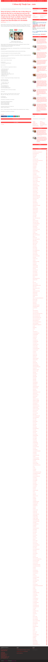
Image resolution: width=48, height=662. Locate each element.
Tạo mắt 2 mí (40, 351)
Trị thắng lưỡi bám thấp (40, 592)
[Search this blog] (38, 10)
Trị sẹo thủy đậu (40, 581)
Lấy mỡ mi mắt (40, 264)
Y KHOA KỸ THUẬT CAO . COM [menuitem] (24, 2)
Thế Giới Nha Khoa (40, 403)
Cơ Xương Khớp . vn (35, 17)
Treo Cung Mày (40, 438)
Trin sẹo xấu (40, 612)
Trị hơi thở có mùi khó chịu (40, 476)
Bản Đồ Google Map (20, 653)
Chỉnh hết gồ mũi (40, 191)
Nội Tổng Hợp (3, 653)
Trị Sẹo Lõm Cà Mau (40, 557)
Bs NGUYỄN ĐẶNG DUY (40, 153)
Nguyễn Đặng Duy (3, 22)
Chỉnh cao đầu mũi (40, 178)
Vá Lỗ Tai (40, 615)
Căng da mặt (40, 156)
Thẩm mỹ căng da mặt (40, 358)
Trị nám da (40, 497)
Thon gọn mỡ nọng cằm (40, 417)
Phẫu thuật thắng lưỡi (40, 320)
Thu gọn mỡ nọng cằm (40, 428)
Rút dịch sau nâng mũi (40, 323)
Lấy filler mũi (40, 257)
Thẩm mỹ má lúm (40, 373)
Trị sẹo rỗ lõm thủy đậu (40, 577)
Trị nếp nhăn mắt (40, 504)
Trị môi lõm (40, 488)
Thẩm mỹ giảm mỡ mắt (40, 365)
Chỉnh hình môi (40, 199)
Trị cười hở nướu (40, 445)
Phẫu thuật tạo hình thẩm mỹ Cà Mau (40, 313)
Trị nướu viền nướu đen (40, 528)
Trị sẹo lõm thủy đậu (40, 561)
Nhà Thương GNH (40, 300)
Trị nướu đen (40, 526)
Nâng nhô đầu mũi (40, 295)
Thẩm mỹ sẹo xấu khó (40, 394)
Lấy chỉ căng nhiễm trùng (40, 250)
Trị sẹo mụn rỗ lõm (40, 570)
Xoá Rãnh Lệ (40, 637)
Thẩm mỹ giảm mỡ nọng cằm (40, 366)
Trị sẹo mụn (40, 568)
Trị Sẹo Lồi (40, 539)
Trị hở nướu (40, 470)
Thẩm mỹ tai (40, 397)
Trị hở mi (40, 467)
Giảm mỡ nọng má (40, 227)
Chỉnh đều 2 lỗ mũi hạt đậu (40, 181)
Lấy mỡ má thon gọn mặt (40, 261)
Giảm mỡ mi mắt (40, 226)
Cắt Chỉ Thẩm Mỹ (40, 163)
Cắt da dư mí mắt (40, 164)
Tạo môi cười (40, 352)
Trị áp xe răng (40, 439)
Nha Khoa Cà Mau (40, 299)
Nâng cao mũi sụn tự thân (40, 288)
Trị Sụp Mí (40, 588)
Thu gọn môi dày (40, 431)
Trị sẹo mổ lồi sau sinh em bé (40, 564)
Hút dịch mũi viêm (40, 233)
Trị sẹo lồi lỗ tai (40, 546)
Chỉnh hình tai (40, 206)
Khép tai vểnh (40, 244)
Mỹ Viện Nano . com (42, 16)
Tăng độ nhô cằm (40, 331)
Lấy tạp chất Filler (40, 272)
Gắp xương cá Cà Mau (40, 222)
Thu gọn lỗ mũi (40, 424)
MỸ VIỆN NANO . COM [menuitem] (24, 0)
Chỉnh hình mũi (40, 201)
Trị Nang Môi (40, 498)
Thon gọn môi (40, 418)
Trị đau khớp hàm (40, 449)
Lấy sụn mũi (40, 268)
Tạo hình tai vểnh (40, 345)
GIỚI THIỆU (34, 122)
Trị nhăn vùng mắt (40, 515)
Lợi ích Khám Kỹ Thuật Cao (43, 15)
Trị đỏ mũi (40, 456)
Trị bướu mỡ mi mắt (40, 442)
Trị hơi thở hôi (40, 477)
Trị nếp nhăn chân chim (40, 501)
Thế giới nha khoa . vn (35, 16)
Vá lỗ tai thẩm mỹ (40, 622)
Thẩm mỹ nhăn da (40, 383)
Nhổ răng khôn (40, 303)
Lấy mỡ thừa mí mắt (40, 267)
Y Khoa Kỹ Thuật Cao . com (24, 4)
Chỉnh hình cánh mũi (40, 192)
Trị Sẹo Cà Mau (40, 532)
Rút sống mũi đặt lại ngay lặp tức (40, 324)
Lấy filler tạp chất (40, 258)
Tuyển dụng (41, 17)
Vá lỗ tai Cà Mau (40, 616)
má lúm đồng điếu (40, 274)
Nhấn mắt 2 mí (40, 302)
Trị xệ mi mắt (40, 608)
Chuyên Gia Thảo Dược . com (5, 656)
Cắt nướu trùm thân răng (40, 171)
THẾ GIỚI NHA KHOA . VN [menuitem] (32, 0)
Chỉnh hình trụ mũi (40, 209)
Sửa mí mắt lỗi (40, 327)
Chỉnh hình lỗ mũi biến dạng (40, 195)
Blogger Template (14, 660)
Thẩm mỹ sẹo (40, 389)
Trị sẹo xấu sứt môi (40, 584)
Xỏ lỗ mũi (40, 627)
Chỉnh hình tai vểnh (40, 208)
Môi (40, 281)
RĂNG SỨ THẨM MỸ (42, 123)
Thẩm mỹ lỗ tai (40, 368)
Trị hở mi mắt (40, 469)
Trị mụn (40, 491)
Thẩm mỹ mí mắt (40, 376)
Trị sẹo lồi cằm (40, 542)
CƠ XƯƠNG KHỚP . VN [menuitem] (40, 0)
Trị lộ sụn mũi (40, 481)
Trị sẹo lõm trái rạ (40, 563)
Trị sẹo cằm (40, 533)
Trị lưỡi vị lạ (40, 487)
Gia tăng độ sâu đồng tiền (40, 223)
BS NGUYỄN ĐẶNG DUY (4, 649)
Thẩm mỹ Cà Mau (40, 355)
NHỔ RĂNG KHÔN (35, 123)
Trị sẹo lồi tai (40, 554)
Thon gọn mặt (40, 414)
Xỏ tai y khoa (40, 633)
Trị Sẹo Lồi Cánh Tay (40, 543)
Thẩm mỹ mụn (40, 380)
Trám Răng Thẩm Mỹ (40, 435)
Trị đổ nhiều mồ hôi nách (40, 459)
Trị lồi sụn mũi (40, 483)
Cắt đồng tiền (40, 167)
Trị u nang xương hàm (40, 602)
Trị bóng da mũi (40, 441)
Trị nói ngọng (40, 522)
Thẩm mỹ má (40, 372)
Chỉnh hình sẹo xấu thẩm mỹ (40, 205)
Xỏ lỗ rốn (40, 629)
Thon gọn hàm (40, 411)
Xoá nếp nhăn (40, 636)
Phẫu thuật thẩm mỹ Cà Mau (40, 314)
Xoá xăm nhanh (40, 640)
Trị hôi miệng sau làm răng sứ (40, 473)
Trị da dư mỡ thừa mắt (40, 446)
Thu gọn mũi (40, 432)
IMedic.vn (41, 121)
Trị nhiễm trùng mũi (40, 518)
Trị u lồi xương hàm (40, 599)
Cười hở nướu (40, 213)
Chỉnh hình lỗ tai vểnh (40, 198)
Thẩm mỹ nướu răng (40, 387)
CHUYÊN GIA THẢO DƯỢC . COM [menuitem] (14, 2)
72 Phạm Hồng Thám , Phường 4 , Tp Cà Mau (23, 649)
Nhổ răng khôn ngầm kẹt (40, 306)
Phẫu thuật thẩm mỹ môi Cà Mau (40, 317)
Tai (40, 330)
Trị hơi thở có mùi (40, 474)
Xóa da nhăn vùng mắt (40, 634)
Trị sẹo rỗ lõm (40, 575)
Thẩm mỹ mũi (40, 379)
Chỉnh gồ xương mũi (40, 188)
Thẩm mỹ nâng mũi (40, 382)
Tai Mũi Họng (3, 652)
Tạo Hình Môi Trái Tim (40, 344)
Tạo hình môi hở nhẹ (40, 341)
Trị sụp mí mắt (40, 591)
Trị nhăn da (40, 508)
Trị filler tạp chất (40, 462)
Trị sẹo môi (40, 567)
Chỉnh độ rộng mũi (40, 187)
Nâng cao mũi (40, 286)
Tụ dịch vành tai (40, 613)
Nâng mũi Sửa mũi (40, 293)
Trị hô (40, 466)
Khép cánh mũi (40, 240)
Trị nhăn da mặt (40, 512)
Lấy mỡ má (40, 260)
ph (40, 309)
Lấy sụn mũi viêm (40, 271)
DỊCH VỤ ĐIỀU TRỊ (42, 122)
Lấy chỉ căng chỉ (40, 247)
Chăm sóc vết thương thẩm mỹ (40, 177)
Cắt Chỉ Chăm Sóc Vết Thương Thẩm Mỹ (40, 160)
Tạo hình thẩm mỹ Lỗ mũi (40, 348)
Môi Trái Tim (40, 282)
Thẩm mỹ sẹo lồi (40, 390)
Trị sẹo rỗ (40, 574)
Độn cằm (40, 219)
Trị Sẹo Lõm (40, 556)
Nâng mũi (40, 289)
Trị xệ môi (40, 609)
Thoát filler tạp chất (40, 407)
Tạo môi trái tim (40, 354)
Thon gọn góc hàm (40, 410)
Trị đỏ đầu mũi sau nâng (40, 455)
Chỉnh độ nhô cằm (40, 184)
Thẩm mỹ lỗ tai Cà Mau (40, 369)
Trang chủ (34, 15)
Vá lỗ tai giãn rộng (40, 619)
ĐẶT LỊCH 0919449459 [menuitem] (7, 0)
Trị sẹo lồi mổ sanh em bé (40, 549)
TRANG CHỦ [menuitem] (14, 0)
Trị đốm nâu (40, 460)
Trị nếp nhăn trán (40, 505)
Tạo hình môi (40, 338)
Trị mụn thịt (40, 494)
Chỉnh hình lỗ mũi (40, 194)
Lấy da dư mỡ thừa (40, 254)
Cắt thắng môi (40, 174)
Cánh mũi (40, 157)
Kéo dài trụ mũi (40, 237)
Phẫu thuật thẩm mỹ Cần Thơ (40, 316)
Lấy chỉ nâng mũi (40, 251)
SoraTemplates (6, 660)
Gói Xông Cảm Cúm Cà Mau (40, 229)
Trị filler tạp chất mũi (40, 463)
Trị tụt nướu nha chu (40, 598)
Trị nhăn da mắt (40, 511)
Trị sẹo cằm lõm (40, 535)
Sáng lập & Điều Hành (4, 650)
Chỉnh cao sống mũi (40, 180)
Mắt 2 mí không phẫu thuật (40, 278)
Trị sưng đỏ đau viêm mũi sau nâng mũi (40, 585)
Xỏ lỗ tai (40, 630)
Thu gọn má (40, 425)
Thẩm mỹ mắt (40, 375)
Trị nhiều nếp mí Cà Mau (40, 519)
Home (1, 8)
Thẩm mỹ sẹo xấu (40, 393)
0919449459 (26, 651)
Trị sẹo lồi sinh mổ (40, 553)
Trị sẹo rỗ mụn (40, 578)
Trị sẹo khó (40, 536)
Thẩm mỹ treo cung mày (40, 400)
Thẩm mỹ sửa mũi (40, 396)
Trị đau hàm (40, 448)
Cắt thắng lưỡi (40, 173)
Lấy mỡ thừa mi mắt (40, 265)
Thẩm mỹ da (40, 361)
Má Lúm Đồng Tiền (40, 275)
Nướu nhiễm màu (40, 307)
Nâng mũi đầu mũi (40, 292)
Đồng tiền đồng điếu (40, 220)
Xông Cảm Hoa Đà (40, 641)
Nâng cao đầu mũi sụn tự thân (40, 285)
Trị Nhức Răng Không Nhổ (40, 521)
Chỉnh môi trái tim (40, 212)
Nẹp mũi (40, 296)
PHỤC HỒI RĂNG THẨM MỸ (43, 124)
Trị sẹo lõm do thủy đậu (40, 560)
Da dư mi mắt (40, 216)
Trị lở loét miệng (40, 480)
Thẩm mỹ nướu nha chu (40, 386)
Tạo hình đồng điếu (40, 334)
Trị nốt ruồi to (40, 525)
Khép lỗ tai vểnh (40, 243)
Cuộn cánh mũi (40, 215)
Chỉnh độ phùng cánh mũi (40, 185)
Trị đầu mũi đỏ (40, 452)
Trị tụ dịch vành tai (40, 595)
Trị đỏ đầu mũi (40, 453)
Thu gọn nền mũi (40, 434)
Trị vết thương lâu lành (40, 606)
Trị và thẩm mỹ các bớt (40, 605)
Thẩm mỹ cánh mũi (40, 359)
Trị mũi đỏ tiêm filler (40, 490)
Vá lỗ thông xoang (40, 623)
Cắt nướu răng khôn (40, 170)
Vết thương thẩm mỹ (40, 626)
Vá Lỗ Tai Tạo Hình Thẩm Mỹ (40, 620)
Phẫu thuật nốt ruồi (40, 310)
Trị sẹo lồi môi (40, 550)
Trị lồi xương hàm (40, 484)
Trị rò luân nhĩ (40, 529)
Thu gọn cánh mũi (40, 421)
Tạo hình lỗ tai (40, 337)
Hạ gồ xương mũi (40, 230)
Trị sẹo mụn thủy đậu (40, 571)
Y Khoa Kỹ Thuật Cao (40, 643)
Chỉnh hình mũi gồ (40, 202)
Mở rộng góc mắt (40, 279)
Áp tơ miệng (40, 150)
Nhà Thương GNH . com (4, 658)
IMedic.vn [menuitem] (18, 0)
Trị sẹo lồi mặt (40, 547)
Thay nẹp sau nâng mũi (40, 401)
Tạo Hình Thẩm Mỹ (40, 347)
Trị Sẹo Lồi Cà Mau (40, 540)
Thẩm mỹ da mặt (40, 362)
